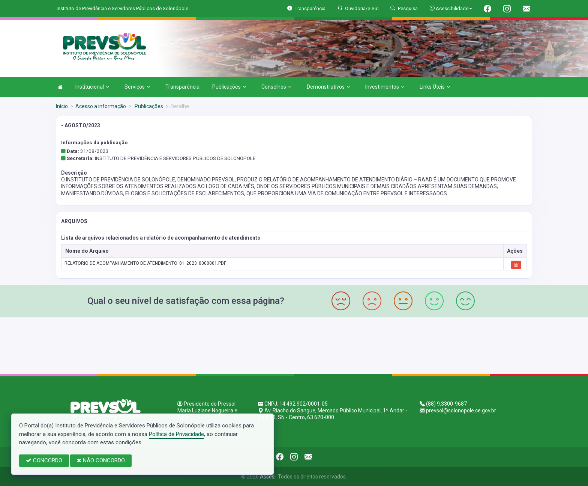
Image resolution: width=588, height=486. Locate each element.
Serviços (137, 86)
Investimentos (384, 86)
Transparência (182, 87)
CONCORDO (44, 460)
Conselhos (276, 86)
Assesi (268, 477)
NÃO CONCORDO (101, 460)
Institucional (92, 86)
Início (62, 106)
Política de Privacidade (176, 434)
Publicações (229, 86)
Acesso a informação (100, 106)
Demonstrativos (328, 86)
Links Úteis (435, 86)
